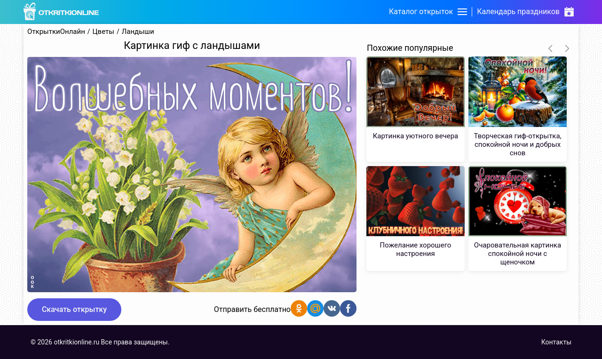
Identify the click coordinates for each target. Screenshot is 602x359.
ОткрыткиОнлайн (56, 32)
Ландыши (138, 32)
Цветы (103, 32)
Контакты (556, 342)
